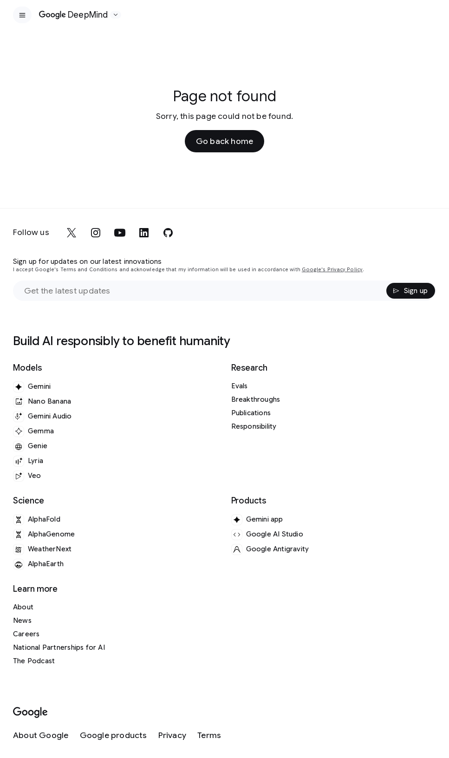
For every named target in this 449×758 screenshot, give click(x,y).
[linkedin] (144, 233)
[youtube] (120, 233)
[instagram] (96, 233)
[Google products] (113, 735)
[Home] (73, 15)
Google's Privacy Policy (332, 270)
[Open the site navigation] (22, 15)
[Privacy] (172, 735)
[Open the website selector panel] (115, 15)
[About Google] (41, 735)
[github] (168, 233)
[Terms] (209, 735)
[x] (71, 233)
